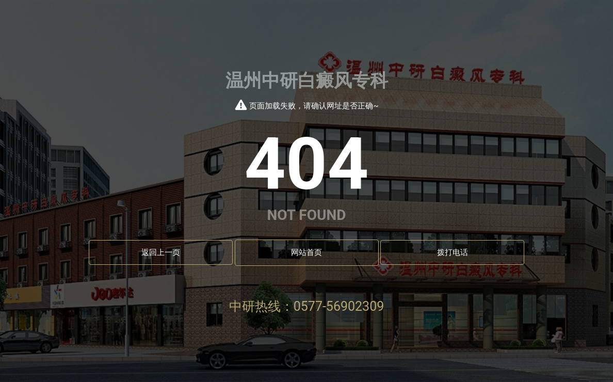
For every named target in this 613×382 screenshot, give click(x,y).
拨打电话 (452, 252)
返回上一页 (160, 252)
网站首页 (306, 252)
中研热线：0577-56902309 (306, 306)
